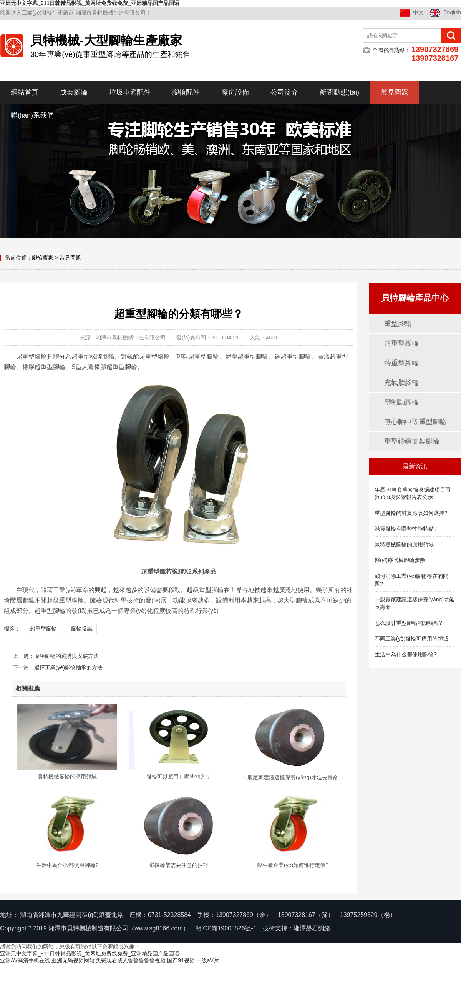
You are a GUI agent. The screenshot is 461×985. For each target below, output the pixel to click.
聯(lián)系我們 (32, 115)
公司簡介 (284, 92)
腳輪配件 (186, 92)
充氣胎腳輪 (401, 382)
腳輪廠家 (42, 258)
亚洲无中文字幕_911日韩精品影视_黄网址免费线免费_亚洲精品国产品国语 (89, 3)
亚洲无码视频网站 (73, 960)
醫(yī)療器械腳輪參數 (400, 560)
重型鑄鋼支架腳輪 (411, 441)
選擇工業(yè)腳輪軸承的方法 (68, 667)
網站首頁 (24, 92)
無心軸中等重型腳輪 (415, 422)
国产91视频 (181, 960)
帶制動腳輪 (401, 402)
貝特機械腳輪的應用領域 (404, 544)
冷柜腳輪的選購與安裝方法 (66, 656)
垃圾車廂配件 (130, 92)
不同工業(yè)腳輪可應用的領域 (411, 639)
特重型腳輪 (401, 363)
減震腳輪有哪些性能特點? (406, 529)
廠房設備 (235, 92)
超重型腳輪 (43, 629)
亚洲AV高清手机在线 (25, 960)
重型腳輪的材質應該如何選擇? (411, 513)
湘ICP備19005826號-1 (226, 928)
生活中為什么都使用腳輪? (406, 654)
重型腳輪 (398, 324)
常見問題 (394, 92)
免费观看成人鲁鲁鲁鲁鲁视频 (131, 960)
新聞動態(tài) (339, 92)
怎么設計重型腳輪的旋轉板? (408, 623)
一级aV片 (207, 960)
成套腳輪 (74, 92)
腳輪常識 (82, 629)
